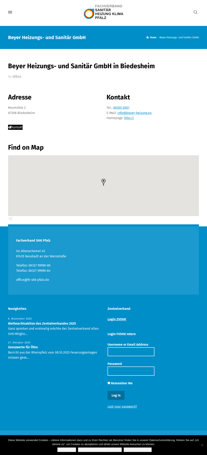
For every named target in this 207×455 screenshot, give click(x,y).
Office (16, 76)
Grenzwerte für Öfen (23, 347)
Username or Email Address (131, 349)
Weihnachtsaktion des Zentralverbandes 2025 (42, 323)
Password (131, 368)
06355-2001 (121, 108)
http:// (129, 118)
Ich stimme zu (67, 449)
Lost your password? (122, 406)
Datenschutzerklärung (137, 449)
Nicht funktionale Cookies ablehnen (99, 449)
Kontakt (15, 127)
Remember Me (120, 383)
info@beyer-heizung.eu (134, 113)
